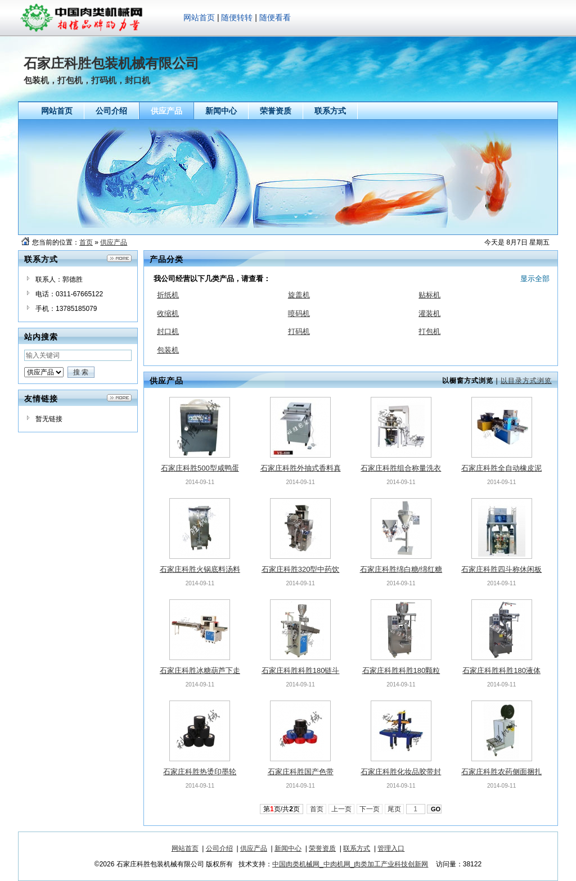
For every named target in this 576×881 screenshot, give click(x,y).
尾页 (394, 809)
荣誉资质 (322, 848)
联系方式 (356, 848)
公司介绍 (219, 848)
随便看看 (275, 17)
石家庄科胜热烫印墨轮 (199, 771)
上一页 (342, 809)
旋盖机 (299, 295)
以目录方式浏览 (526, 381)
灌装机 (429, 313)
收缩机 (168, 313)
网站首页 (199, 17)
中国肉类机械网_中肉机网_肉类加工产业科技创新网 (350, 864)
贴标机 (429, 295)
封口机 (168, 331)
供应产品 (113, 242)
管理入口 (390, 848)
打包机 (429, 331)
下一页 (370, 809)
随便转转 (237, 17)
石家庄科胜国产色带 (301, 771)
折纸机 (168, 295)
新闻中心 (288, 848)
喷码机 (299, 313)
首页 (86, 242)
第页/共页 (281, 809)
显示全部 (535, 278)
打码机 (299, 331)
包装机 (168, 350)
